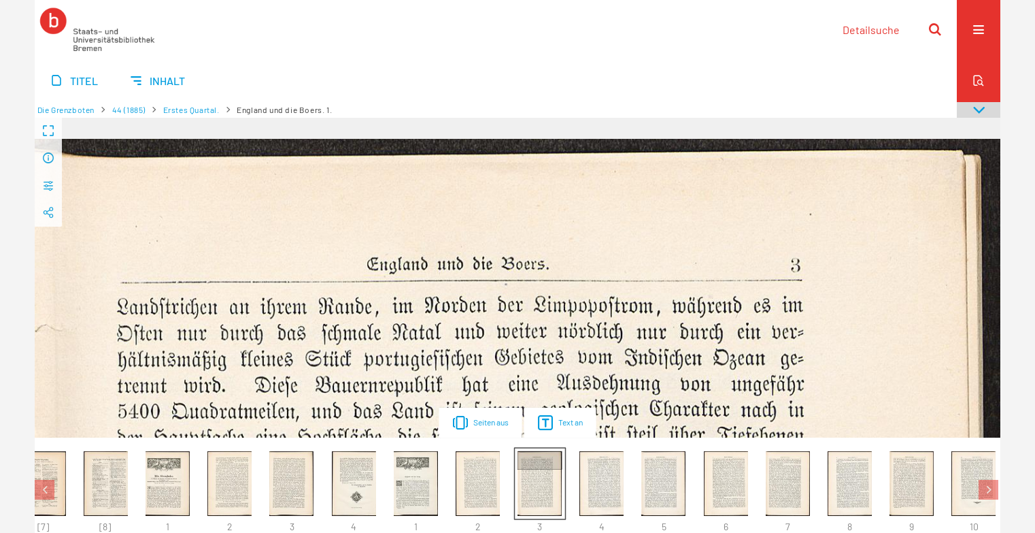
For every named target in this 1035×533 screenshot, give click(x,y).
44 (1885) (129, 109)
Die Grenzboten (66, 109)
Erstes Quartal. (191, 109)
